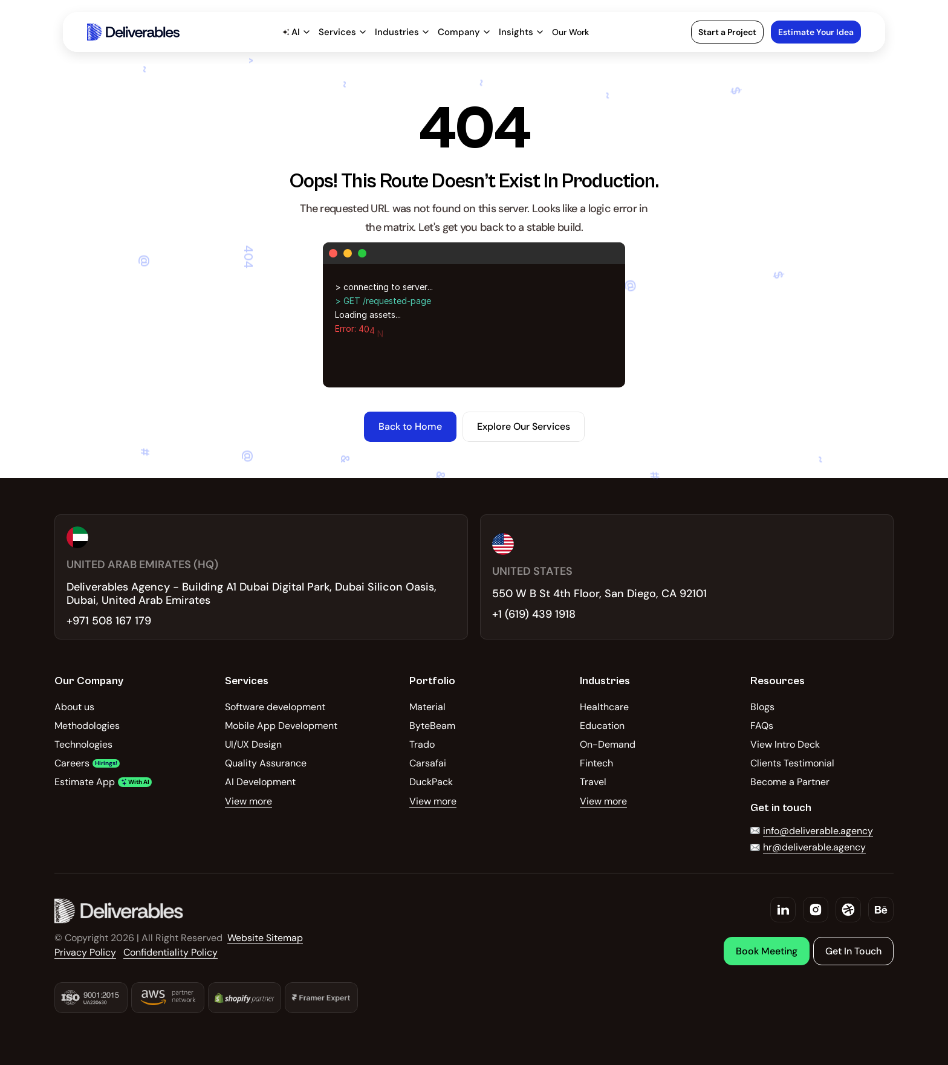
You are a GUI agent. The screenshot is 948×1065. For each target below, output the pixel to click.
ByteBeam (432, 725)
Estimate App (84, 781)
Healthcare (604, 707)
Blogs (762, 707)
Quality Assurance (266, 763)
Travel (593, 781)
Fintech (596, 763)
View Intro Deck (785, 744)
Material (427, 707)
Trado (422, 744)
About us (74, 707)
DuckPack (431, 781)
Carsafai (427, 763)
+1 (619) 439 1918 (534, 614)
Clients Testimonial (792, 763)
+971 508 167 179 (109, 620)
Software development (275, 707)
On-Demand (607, 744)
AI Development (260, 781)
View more (248, 801)
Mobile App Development (281, 725)
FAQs (761, 725)
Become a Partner (790, 781)
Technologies (83, 744)
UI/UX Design (253, 744)
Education (602, 725)
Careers (71, 763)
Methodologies (87, 725)
